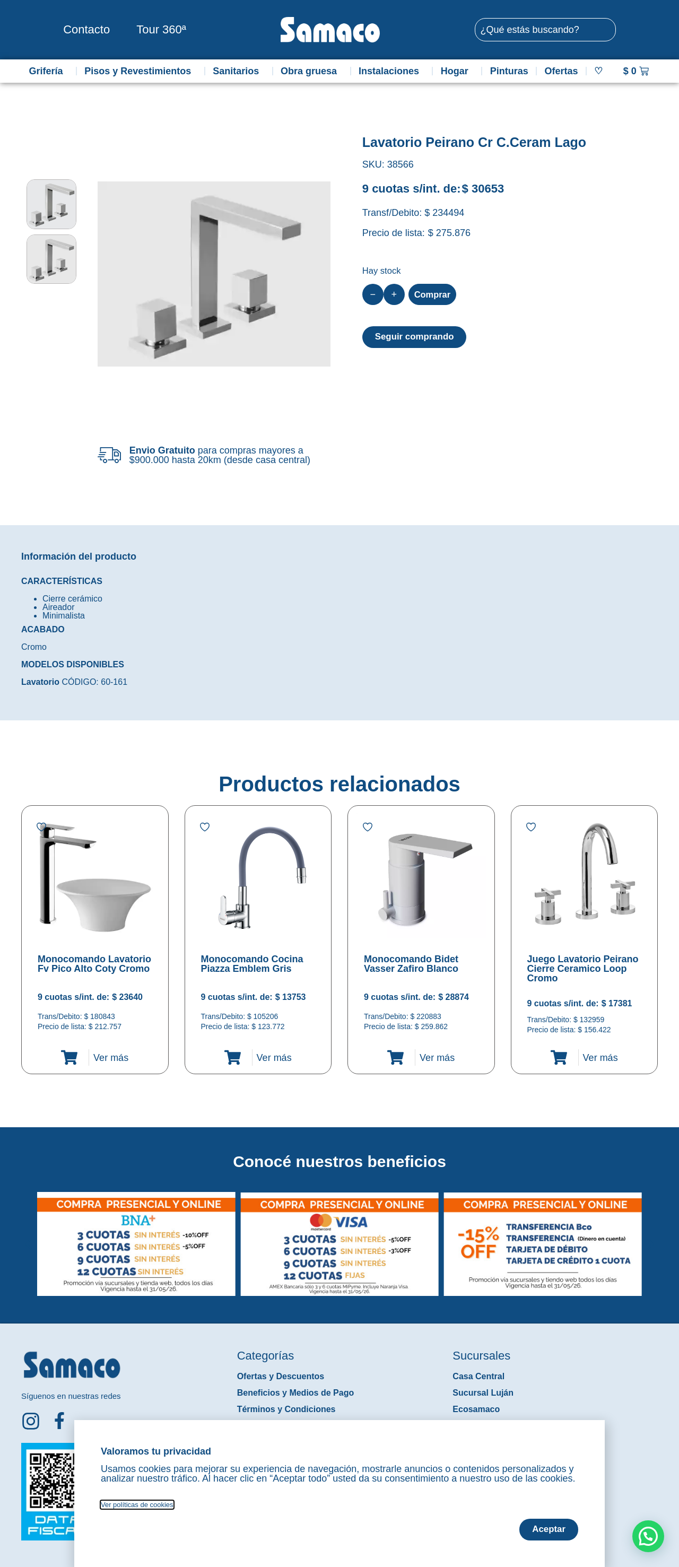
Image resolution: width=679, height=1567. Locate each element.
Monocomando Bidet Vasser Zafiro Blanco (411, 964)
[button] (28, 1236)
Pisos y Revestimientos (140, 71)
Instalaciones (391, 71)
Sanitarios (238, 71)
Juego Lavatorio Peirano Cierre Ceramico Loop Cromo (583, 968)
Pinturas (509, 71)
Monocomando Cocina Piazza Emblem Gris (252, 964)
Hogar (457, 71)
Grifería (48, 71)
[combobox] (545, 29)
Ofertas (561, 71)
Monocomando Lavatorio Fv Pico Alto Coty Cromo (94, 964)
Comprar (434, 294)
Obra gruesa (311, 71)
